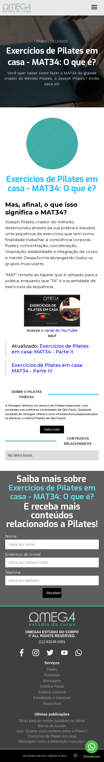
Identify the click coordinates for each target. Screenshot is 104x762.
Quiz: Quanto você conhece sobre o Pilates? (52, 731)
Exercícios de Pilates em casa (52, 736)
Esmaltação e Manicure (52, 698)
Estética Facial (52, 686)
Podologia (52, 675)
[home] (15, 8)
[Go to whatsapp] (91, 746)
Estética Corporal (52, 692)
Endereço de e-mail (23, 554)
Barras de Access (52, 726)
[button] (94, 9)
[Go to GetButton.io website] (91, 756)
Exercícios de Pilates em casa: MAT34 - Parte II (50, 349)
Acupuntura (52, 703)
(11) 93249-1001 (52, 642)
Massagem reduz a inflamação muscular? (52, 741)
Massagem (52, 681)
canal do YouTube (60, 330)
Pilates (51, 669)
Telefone (13, 572)
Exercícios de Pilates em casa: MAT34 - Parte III (47, 368)
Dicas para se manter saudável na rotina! (52, 721)
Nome (11, 536)
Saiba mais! (52, 429)
